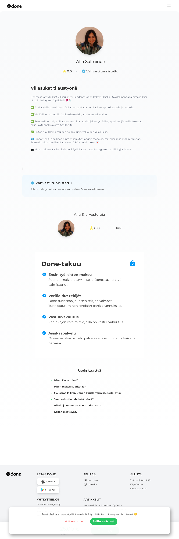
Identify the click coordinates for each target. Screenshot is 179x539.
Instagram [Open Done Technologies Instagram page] (91, 480)
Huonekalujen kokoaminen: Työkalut (103, 505)
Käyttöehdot (137, 484)
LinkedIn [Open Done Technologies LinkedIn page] (90, 484)
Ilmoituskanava (138, 488)
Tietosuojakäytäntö (140, 480)
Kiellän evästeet (74, 521)
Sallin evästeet (103, 521)
